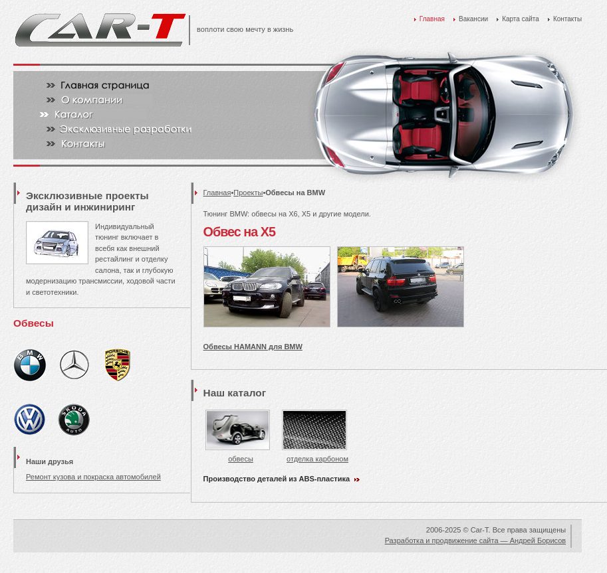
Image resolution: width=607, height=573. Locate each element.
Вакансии (473, 19)
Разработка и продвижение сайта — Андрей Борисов (475, 540)
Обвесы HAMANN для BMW (253, 347)
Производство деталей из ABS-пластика (276, 479)
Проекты (248, 193)
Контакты (567, 19)
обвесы (237, 455)
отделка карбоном (315, 455)
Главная (432, 19)
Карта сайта (520, 19)
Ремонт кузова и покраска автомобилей (93, 477)
